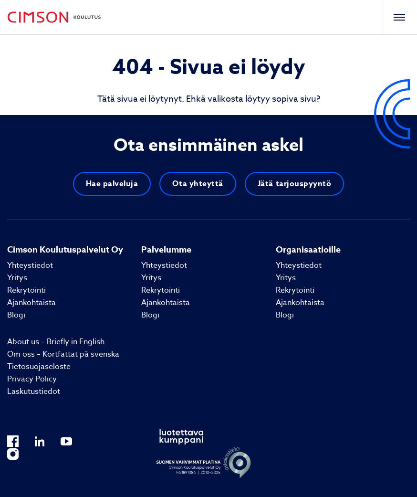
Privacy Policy (32, 379)
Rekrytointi (26, 290)
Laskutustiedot (33, 391)
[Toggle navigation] (399, 17)
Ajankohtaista (31, 302)
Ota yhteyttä (197, 184)
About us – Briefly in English (55, 342)
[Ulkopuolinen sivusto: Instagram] (13, 453)
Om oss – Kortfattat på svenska (63, 354)
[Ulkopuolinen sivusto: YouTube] (66, 440)
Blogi (16, 315)
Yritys (17, 278)
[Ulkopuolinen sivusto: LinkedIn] (39, 440)
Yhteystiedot (30, 265)
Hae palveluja (112, 184)
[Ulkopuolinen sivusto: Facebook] (13, 440)
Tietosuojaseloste (39, 366)
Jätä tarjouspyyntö (295, 184)
